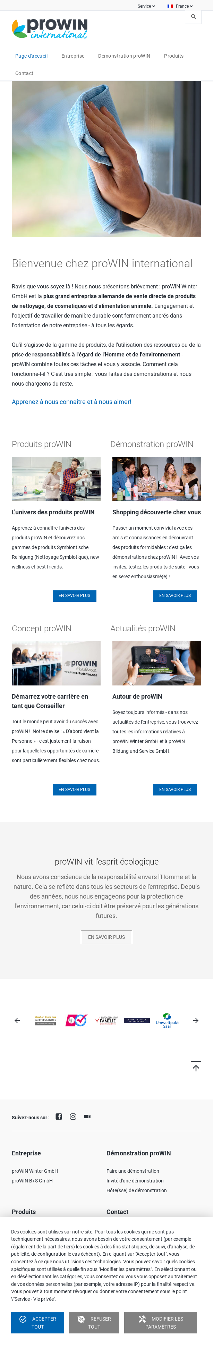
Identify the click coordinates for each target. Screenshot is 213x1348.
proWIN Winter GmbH (35, 1171)
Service (144, 6)
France (182, 6)
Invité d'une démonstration (135, 1180)
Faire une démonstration (132, 1171)
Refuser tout (94, 1322)
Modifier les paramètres (160, 1322)
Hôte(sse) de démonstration (136, 1190)
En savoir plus (74, 595)
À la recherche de (193, 17)
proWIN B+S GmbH (32, 1180)
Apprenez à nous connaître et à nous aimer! (71, 401)
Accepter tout (37, 1322)
